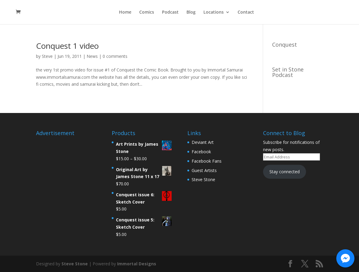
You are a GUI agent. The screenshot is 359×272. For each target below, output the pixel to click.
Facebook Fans (207, 161)
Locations (213, 12)
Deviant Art (203, 142)
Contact (246, 12)
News (92, 56)
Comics (146, 12)
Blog (191, 12)
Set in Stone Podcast (288, 72)
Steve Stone (203, 179)
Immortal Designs (136, 264)
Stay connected (284, 171)
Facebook (201, 151)
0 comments (115, 56)
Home (125, 12)
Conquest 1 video (67, 45)
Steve (47, 56)
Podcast (170, 12)
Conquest (284, 44)
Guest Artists (204, 170)
